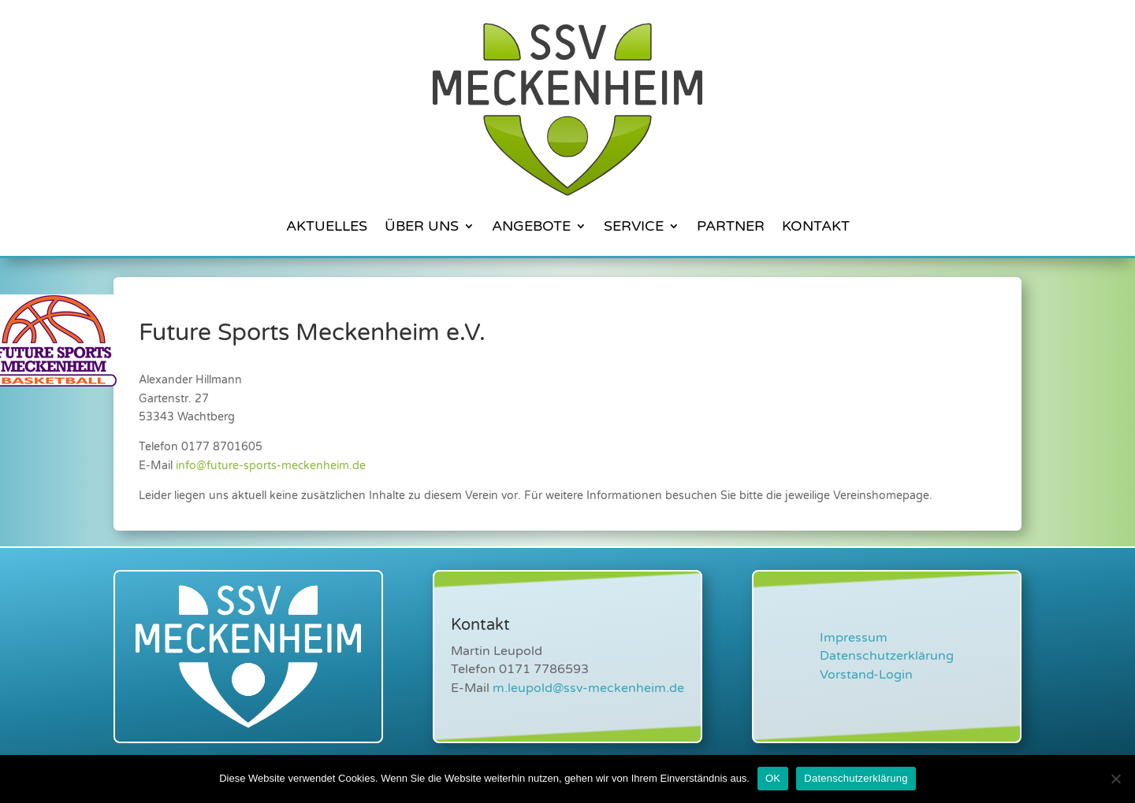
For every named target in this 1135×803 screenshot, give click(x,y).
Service (634, 226)
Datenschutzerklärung (887, 656)
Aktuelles (326, 226)
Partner (731, 226)
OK (772, 778)
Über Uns (422, 226)
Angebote (531, 226)
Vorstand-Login (866, 675)
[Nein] (1115, 778)
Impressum (854, 638)
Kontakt (816, 226)
